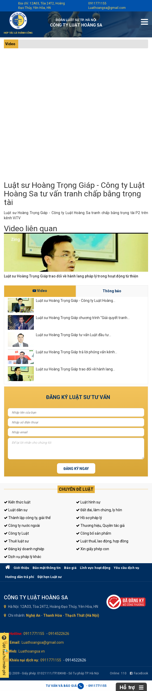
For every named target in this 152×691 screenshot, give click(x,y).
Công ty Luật (16, 533)
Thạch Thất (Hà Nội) (82, 615)
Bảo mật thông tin (47, 568)
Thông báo (112, 291)
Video (10, 44)
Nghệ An (33, 615)
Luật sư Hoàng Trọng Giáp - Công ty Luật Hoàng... (75, 300)
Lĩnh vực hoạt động (95, 568)
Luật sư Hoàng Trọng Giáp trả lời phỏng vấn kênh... (76, 352)
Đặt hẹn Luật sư (49, 577)
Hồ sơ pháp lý (89, 518)
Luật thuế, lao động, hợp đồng (102, 541)
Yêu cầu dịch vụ (126, 568)
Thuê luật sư (16, 541)
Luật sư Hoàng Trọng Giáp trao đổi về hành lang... (75, 369)
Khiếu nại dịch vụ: (24, 660)
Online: (118, 673)
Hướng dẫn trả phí (19, 577)
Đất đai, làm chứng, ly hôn (99, 510)
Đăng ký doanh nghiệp (24, 549)
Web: (13, 651)
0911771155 (97, 3)
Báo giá (70, 568)
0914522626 (58, 634)
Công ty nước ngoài (22, 525)
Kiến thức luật (17, 502)
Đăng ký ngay (76, 469)
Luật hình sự (88, 502)
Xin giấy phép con (92, 549)
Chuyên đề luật (76, 489)
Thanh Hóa (52, 615)
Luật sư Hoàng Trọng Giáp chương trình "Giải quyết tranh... (83, 318)
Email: (15, 642)
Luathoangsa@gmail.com (107, 8)
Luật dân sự (16, 510)
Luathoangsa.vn (31, 651)
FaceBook (139, 673)
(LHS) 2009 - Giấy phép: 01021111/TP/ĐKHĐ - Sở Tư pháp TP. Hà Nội (51, 673)
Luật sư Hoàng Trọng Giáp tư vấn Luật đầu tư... (73, 335)
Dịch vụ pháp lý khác (22, 557)
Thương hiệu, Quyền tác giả (100, 525)
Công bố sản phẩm (93, 533)
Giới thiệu (21, 568)
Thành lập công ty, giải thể (27, 518)
